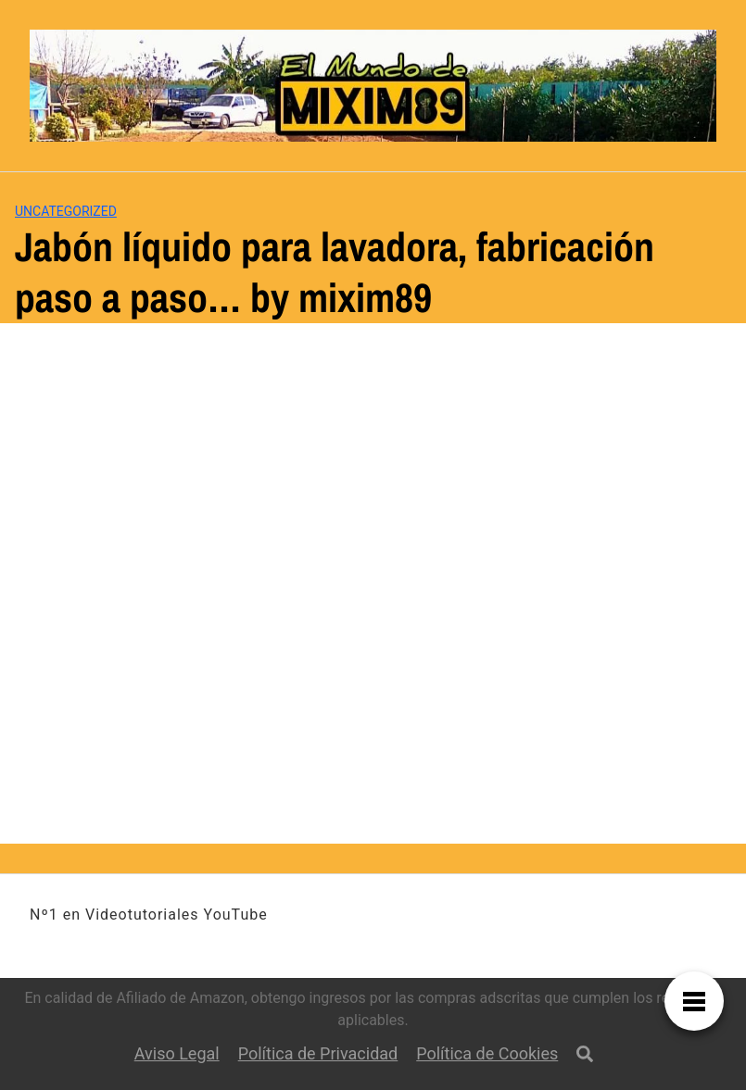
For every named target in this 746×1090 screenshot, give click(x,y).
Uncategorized (66, 211)
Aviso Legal (177, 1053)
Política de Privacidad (318, 1053)
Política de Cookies (487, 1053)
